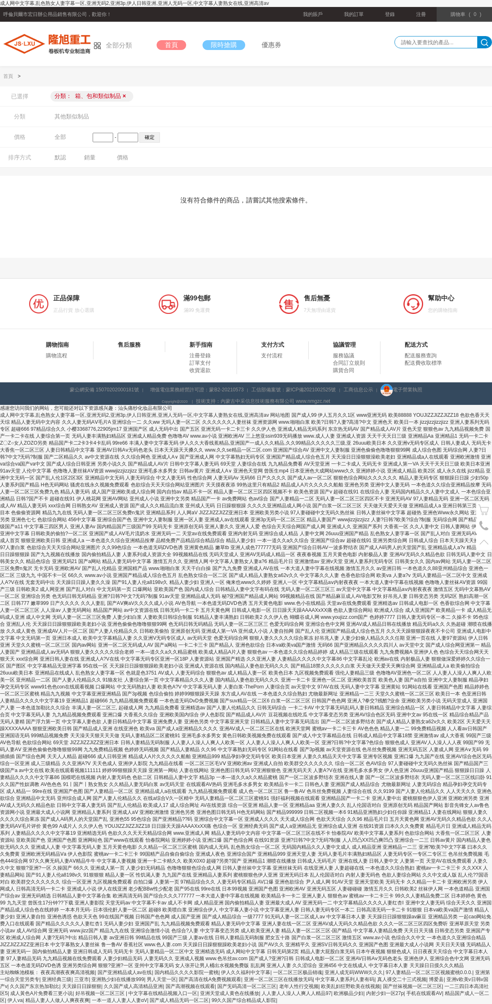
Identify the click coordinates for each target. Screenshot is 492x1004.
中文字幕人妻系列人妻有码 (344, 979)
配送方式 (416, 344)
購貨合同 (343, 370)
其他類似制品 (72, 116)
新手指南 (200, 344)
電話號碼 (484, 526)
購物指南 (57, 344)
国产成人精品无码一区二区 (179, 1000)
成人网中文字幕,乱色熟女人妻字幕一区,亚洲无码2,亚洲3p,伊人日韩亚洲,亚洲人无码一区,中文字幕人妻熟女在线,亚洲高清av (134, 3)
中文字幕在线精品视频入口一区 (162, 993)
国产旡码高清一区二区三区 (246, 986)
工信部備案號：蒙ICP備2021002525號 (293, 390)
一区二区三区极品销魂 (297, 972)
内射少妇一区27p (385, 993)
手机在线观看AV (424, 993)
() (466, 14)
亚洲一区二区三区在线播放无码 (278, 979)
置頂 (484, 542)
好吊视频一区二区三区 (100, 993)
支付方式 (272, 344)
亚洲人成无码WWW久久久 (354, 972)
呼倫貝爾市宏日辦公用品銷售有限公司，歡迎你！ (57, 14)
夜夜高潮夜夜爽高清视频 (68, 972)
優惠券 (271, 44)
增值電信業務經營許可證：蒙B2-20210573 (197, 390)
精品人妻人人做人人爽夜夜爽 (57, 1000)
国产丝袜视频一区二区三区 (412, 986)
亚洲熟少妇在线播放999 (117, 979)
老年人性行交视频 (299, 986)
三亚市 (81, 979)
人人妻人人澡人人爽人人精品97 (296, 993)
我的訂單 (354, 14)
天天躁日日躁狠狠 (81, 986)
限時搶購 (224, 44)
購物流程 (56, 355)
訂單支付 (200, 363)
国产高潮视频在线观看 (190, 986)
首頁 (171, 44)
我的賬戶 (313, 14)
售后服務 (129, 344)
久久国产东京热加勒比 (34, 986)
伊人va (15, 1000)
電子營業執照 (401, 390)
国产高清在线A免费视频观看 (210, 979)
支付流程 (271, 355)
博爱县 (436, 979)
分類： (90, 96)
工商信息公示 (358, 390)
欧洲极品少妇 (348, 993)
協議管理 (344, 344)
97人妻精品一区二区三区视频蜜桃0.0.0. (429, 972)
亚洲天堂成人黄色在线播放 (229, 993)
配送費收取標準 (423, 363)
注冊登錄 (200, 355)
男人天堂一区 (161, 979)
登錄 (390, 14)
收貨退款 (200, 370)
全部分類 (112, 45)
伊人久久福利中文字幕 (245, 972)
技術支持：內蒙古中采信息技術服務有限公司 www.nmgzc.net (263, 401)
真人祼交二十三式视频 (401, 979)
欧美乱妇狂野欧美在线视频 (350, 986)
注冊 (421, 14)
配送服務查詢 (421, 355)
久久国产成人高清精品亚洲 (133, 986)
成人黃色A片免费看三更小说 (41, 993)
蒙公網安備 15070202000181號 (104, 390)
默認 (60, 157)
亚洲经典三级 (56, 979)
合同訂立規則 (349, 363)
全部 (60, 137)
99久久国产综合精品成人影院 (244, 1000)
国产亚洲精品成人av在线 (125, 972)
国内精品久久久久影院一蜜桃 (187, 972)
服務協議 (343, 355)
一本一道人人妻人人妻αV (119, 1000)
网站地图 (280, 415)
